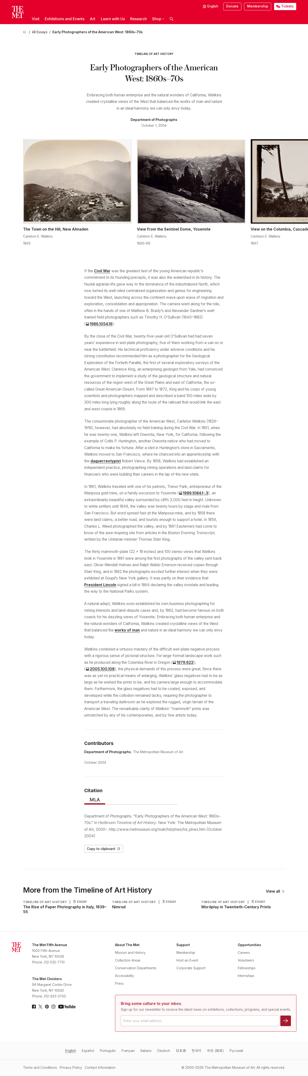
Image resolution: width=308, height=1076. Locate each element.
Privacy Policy (71, 1067)
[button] (171, 19)
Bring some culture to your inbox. (151, 1003)
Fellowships (247, 968)
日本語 (181, 1051)
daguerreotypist (105, 461)
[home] (25, 32)
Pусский (236, 1051)
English (70, 1051)
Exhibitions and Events (64, 19)
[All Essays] (39, 32)
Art (92, 19)
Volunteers (246, 960)
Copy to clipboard (103, 849)
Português (108, 1051)
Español (88, 1051)
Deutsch (163, 1051)
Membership (257, 6)
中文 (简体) (215, 1051)
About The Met (127, 945)
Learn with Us (113, 19)
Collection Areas (128, 960)
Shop (158, 19)
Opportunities (249, 945)
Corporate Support (190, 968)
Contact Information (100, 1067)
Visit (35, 19)
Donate (232, 6)
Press (119, 983)
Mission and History (130, 953)
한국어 (196, 1051)
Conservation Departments (135, 968)
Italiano (146, 1051)
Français (128, 1051)
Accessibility (124, 976)
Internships (246, 976)
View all (275, 891)
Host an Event (187, 960)
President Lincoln (100, 585)
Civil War (102, 271)
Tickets (287, 6)
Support (183, 945)
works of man (127, 630)
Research (138, 19)
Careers (244, 953)
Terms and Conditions (40, 1067)
